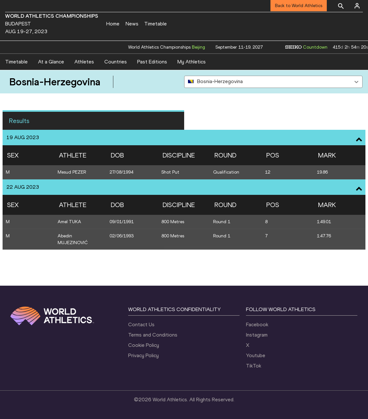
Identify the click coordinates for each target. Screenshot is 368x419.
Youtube (255, 355)
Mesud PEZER (72, 172)
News (132, 24)
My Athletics (191, 62)
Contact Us (141, 324)
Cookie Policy (143, 345)
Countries (115, 62)
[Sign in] (357, 5)
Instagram (257, 335)
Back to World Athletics (298, 5)
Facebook (257, 324)
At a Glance (51, 62)
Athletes (84, 62)
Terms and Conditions (152, 335)
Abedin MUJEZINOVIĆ (73, 239)
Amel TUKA (69, 221)
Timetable (155, 24)
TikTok (253, 366)
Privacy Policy (143, 355)
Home (112, 24)
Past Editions (152, 62)
